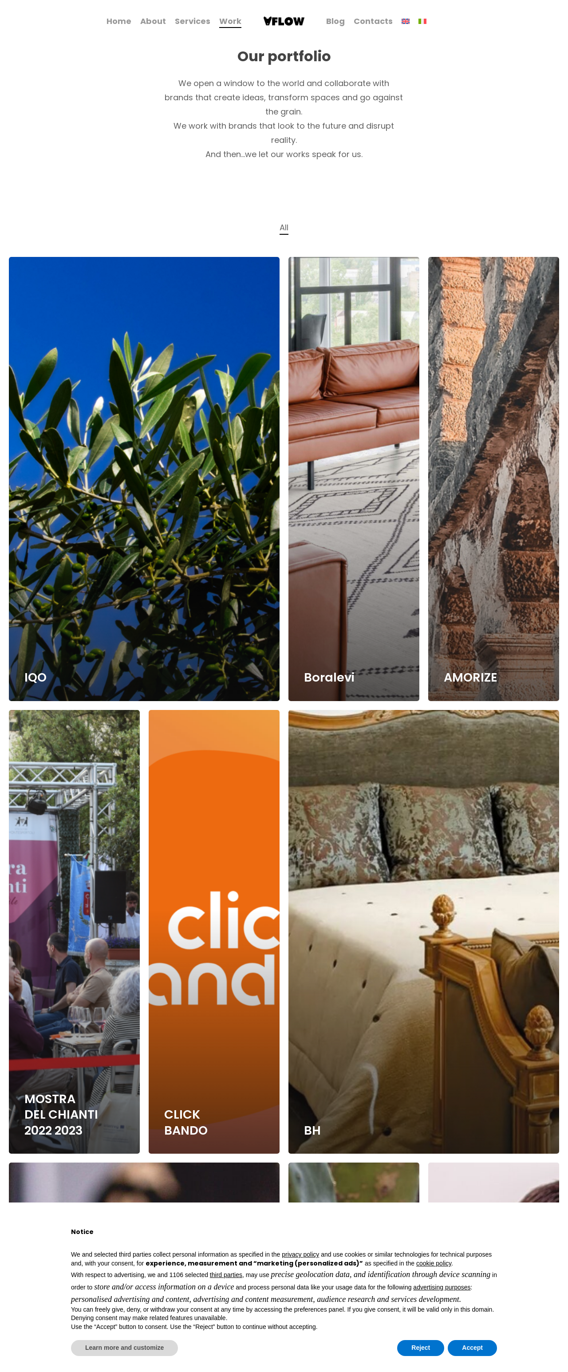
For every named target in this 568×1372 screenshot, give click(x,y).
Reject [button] (420, 1347)
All (284, 227)
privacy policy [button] (300, 1254)
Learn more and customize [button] (124, 1347)
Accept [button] (472, 1347)
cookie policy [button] (433, 1263)
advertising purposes (441, 1287)
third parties (226, 1274)
